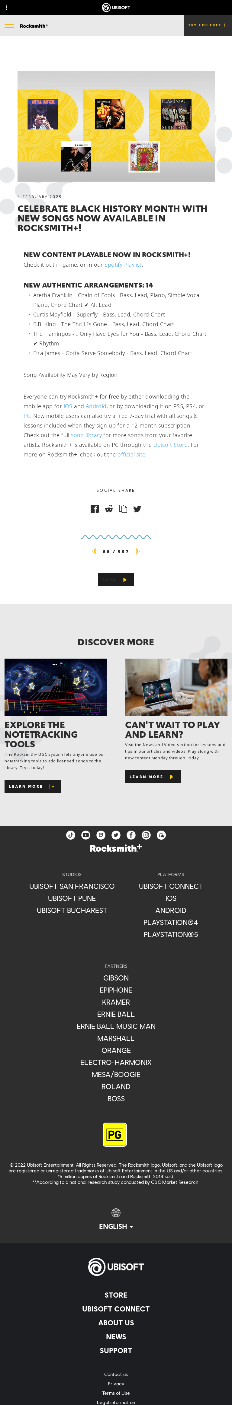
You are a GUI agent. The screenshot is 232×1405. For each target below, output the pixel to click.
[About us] (116, 1323)
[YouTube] (85, 835)
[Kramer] (116, 1002)
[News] (116, 1336)
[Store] (116, 1295)
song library (86, 435)
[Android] (171, 910)
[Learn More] (33, 786)
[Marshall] (116, 1038)
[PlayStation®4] (171, 922)
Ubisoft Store (170, 444)
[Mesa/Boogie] (116, 1074)
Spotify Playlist (123, 264)
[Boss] (116, 1098)
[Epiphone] (116, 990)
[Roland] (116, 1086)
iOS (68, 406)
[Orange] (116, 1050)
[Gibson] (116, 978)
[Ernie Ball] (116, 1014)
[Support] (116, 1350)
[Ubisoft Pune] (72, 898)
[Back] (116, 579)
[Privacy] (116, 1383)
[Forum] (161, 835)
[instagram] (146, 835)
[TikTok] (70, 835)
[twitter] (116, 835)
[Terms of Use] (116, 1393)
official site (131, 454)
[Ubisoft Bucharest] (72, 910)
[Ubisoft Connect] (116, 1309)
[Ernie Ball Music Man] (116, 1026)
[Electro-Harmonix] (116, 1062)
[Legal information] (116, 1402)
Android (96, 406)
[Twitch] (100, 835)
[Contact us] (116, 1374)
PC (27, 415)
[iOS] (171, 898)
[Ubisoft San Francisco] (72, 886)
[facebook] (131, 835)
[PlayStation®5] (171, 934)
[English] (116, 1219)
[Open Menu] (9, 26)
